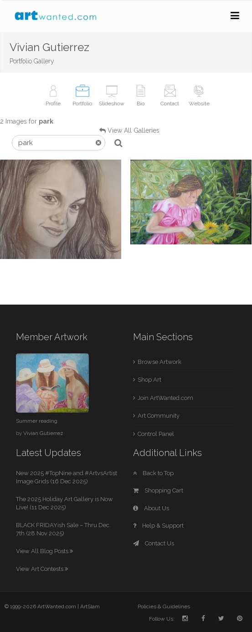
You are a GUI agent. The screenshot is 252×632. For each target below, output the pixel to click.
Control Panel (156, 433)
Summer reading (36, 421)
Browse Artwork (159, 361)
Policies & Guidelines (164, 606)
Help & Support (158, 525)
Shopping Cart (158, 490)
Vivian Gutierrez (43, 433)
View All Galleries (133, 130)
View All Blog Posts (44, 551)
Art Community (159, 415)
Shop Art (149, 379)
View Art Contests (42, 568)
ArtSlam (90, 606)
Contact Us (153, 543)
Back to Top (153, 473)
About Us (151, 508)
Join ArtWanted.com (165, 397)
